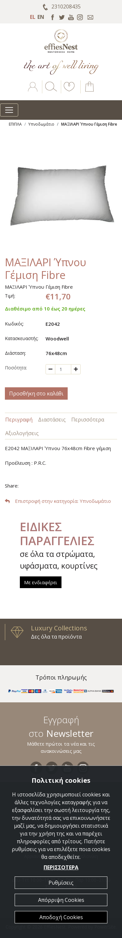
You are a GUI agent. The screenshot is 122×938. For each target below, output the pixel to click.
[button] (68, 91)
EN (40, 17)
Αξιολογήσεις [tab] (22, 433)
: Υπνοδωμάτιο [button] (58, 501)
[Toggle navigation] (9, 110)
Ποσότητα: (16, 368)
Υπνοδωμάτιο (41, 124)
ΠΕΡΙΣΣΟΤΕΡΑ (61, 867)
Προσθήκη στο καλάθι (36, 393)
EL (32, 17)
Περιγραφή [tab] (19, 419)
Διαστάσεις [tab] (52, 419)
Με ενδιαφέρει (40, 582)
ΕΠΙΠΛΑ (15, 124)
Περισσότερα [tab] (87, 419)
